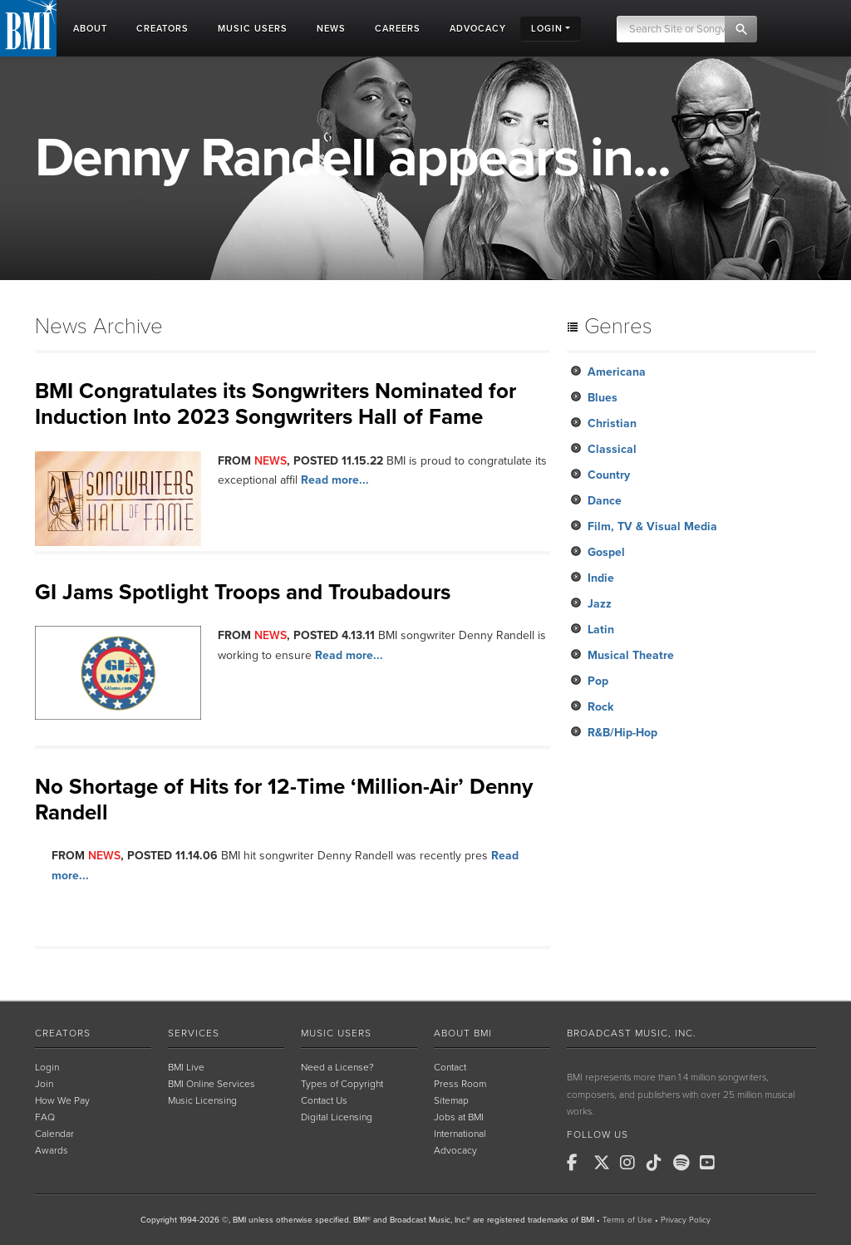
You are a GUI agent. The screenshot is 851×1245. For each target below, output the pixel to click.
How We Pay (62, 1100)
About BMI (463, 1033)
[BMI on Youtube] (711, 1163)
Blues (602, 398)
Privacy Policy (686, 1220)
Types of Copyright (342, 1084)
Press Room (460, 1084)
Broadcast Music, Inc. (631, 1033)
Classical (612, 449)
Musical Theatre (631, 655)
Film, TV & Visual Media (652, 526)
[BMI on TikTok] (658, 1163)
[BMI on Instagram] (631, 1163)
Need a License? (337, 1067)
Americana (617, 372)
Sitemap (451, 1100)
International (460, 1133)
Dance (605, 501)
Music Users (336, 1033)
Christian (612, 423)
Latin (601, 629)
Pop (598, 681)
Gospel (606, 552)
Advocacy (455, 1150)
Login (47, 1067)
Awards (51, 1150)
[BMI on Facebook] (578, 1163)
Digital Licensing (336, 1117)
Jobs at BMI (459, 1117)
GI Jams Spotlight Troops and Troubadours (242, 592)
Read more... (335, 480)
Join (44, 1084)
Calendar (54, 1133)
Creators (63, 1033)
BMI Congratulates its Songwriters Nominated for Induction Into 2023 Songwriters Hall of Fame (275, 404)
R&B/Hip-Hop (622, 733)
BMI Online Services (211, 1084)
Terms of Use (627, 1220)
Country (609, 475)
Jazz (600, 604)
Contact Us (324, 1100)
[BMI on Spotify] (684, 1163)
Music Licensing (202, 1100)
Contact (450, 1067)
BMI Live (186, 1067)
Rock (600, 707)
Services (193, 1033)
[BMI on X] (605, 1163)
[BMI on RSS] (738, 1163)
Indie (601, 578)
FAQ (45, 1117)
